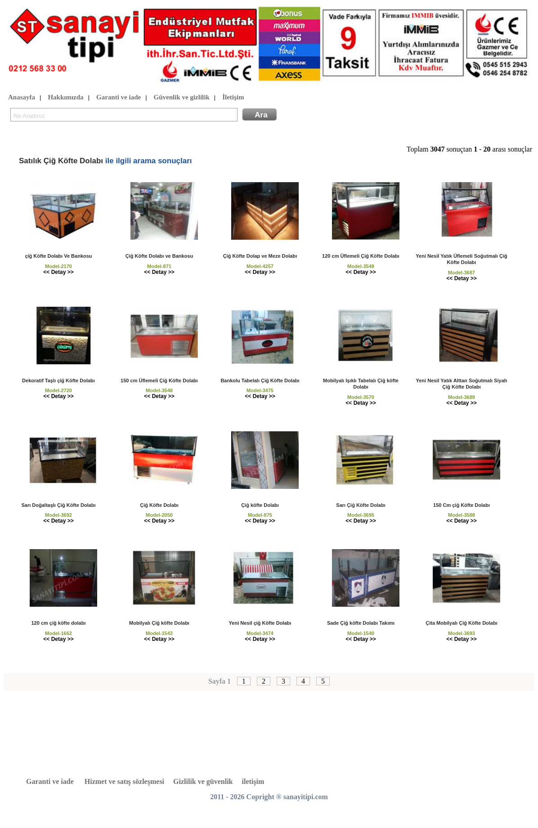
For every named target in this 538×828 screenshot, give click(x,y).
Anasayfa (21, 97)
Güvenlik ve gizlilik (182, 97)
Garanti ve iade (118, 97)
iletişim (253, 781)
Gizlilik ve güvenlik (203, 781)
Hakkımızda (65, 97)
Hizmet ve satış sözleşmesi (124, 781)
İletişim (233, 97)
